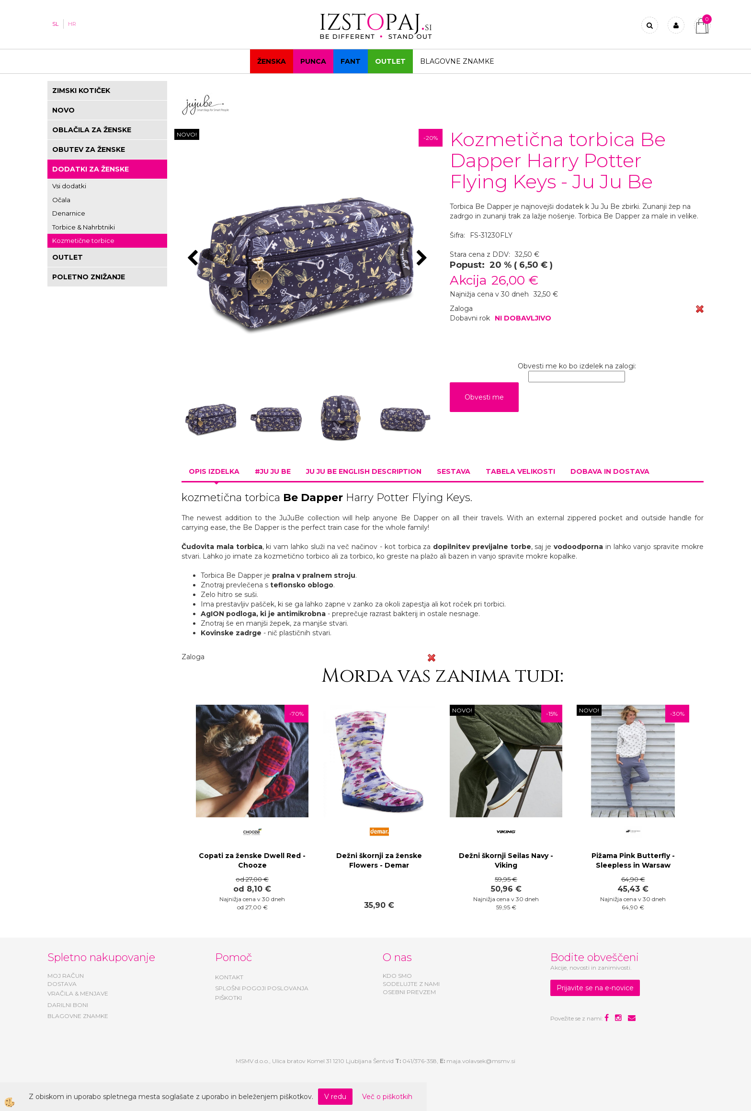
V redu (335, 1096)
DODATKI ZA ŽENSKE (90, 169)
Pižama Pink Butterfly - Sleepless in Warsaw (633, 860)
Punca (313, 61)
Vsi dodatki (69, 186)
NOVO (63, 110)
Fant (351, 61)
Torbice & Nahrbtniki (83, 227)
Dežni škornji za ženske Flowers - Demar (379, 860)
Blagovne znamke (457, 61)
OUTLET (390, 61)
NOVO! (187, 134)
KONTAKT (229, 977)
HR (72, 24)
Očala (61, 200)
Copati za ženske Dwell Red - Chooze (252, 860)
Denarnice (68, 213)
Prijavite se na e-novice (595, 988)
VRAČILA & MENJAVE (77, 993)
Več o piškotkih (387, 1096)
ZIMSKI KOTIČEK (81, 90)
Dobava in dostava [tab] (609, 471)
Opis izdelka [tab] (214, 471)
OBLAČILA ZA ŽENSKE (91, 130)
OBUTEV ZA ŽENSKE (88, 149)
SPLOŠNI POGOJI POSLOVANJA (261, 988)
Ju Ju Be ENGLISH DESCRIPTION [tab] (363, 471)
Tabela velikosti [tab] (520, 471)
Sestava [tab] (453, 471)
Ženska (271, 61)
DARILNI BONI (67, 1004)
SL (55, 24)
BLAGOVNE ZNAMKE (77, 1015)
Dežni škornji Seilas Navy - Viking (506, 860)
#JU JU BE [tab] (273, 471)
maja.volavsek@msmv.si (480, 1061)
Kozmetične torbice (83, 240)
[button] (423, 258)
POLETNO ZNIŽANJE (88, 277)
